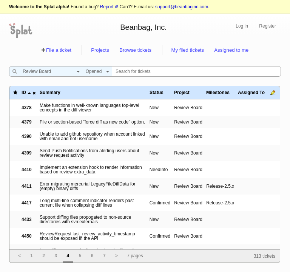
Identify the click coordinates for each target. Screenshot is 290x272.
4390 (27, 136)
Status (157, 92)
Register (267, 26)
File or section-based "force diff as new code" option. (92, 122)
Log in (242, 26)
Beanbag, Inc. (143, 27)
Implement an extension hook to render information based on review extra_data (91, 169)
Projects (100, 50)
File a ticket (58, 50)
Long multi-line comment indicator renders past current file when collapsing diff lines (87, 202)
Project (182, 92)
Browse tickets (135, 50)
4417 (27, 203)
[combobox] (49, 71)
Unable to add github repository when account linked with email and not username (92, 136)
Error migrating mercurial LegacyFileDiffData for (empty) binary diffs (88, 186)
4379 (27, 122)
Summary (50, 92)
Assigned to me (231, 50)
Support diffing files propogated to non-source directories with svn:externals (85, 219)
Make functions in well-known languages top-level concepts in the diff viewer (89, 107)
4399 (27, 153)
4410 (27, 169)
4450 (27, 236)
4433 (27, 219)
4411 (27, 186)
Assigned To (251, 92)
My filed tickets (187, 50)
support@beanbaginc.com (181, 6)
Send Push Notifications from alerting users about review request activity (89, 153)
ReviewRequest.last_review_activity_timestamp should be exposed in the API (87, 236)
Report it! (109, 6)
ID (24, 92)
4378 (27, 107)
